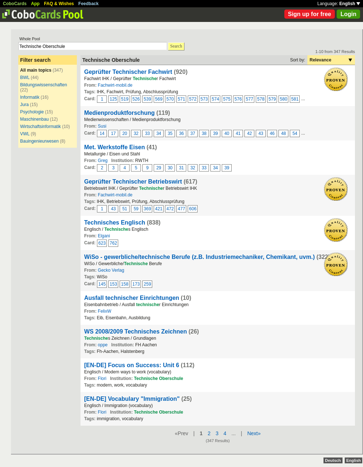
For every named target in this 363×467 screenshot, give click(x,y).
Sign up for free (309, 14)
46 (272, 133)
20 (124, 133)
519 (124, 99)
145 (102, 284)
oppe (103, 344)
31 (181, 167)
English (349, 3)
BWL (25, 77)
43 (260, 133)
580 (283, 99)
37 (192, 133)
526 (136, 99)
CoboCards (15, 3)
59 (136, 208)
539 (147, 99)
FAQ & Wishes (59, 3)
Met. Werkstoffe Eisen (114, 147)
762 (113, 243)
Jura (24, 104)
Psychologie (32, 111)
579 (272, 99)
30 (170, 167)
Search (176, 46)
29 (158, 167)
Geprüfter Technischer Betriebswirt (133, 181)
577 (249, 99)
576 (238, 99)
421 (158, 208)
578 (261, 99)
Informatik (30, 97)
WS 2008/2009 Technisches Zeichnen (135, 331)
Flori (102, 378)
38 (204, 133)
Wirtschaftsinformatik (40, 126)
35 (170, 133)
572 (193, 99)
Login (348, 14)
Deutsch (333, 460)
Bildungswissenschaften (43, 84)
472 (170, 208)
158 (124, 284)
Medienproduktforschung (119, 113)
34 (158, 133)
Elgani (104, 235)
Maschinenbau (34, 119)
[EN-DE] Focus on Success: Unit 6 (131, 365)
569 (158, 99)
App (35, 3)
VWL (25, 133)
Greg (103, 160)
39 (215, 133)
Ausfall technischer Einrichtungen (131, 298)
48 (283, 133)
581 (295, 99)
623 (102, 243)
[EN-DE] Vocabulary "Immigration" (132, 399)
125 (113, 99)
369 (147, 208)
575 (227, 99)
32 (136, 133)
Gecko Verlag (111, 270)
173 (136, 284)
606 (193, 208)
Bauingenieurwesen (39, 141)
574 (215, 99)
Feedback (88, 3)
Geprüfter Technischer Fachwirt (128, 72)
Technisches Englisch (114, 222)
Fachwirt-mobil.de (115, 85)
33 (147, 133)
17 (113, 133)
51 (124, 208)
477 (181, 208)
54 (294, 133)
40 (226, 133)
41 (238, 133)
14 (102, 133)
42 (249, 133)
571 (181, 99)
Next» (254, 433)
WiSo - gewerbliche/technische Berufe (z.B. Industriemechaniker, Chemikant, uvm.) (199, 257)
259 (147, 284)
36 (181, 133)
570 (170, 99)
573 (204, 99)
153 (113, 284)
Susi (102, 126)
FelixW (104, 311)
